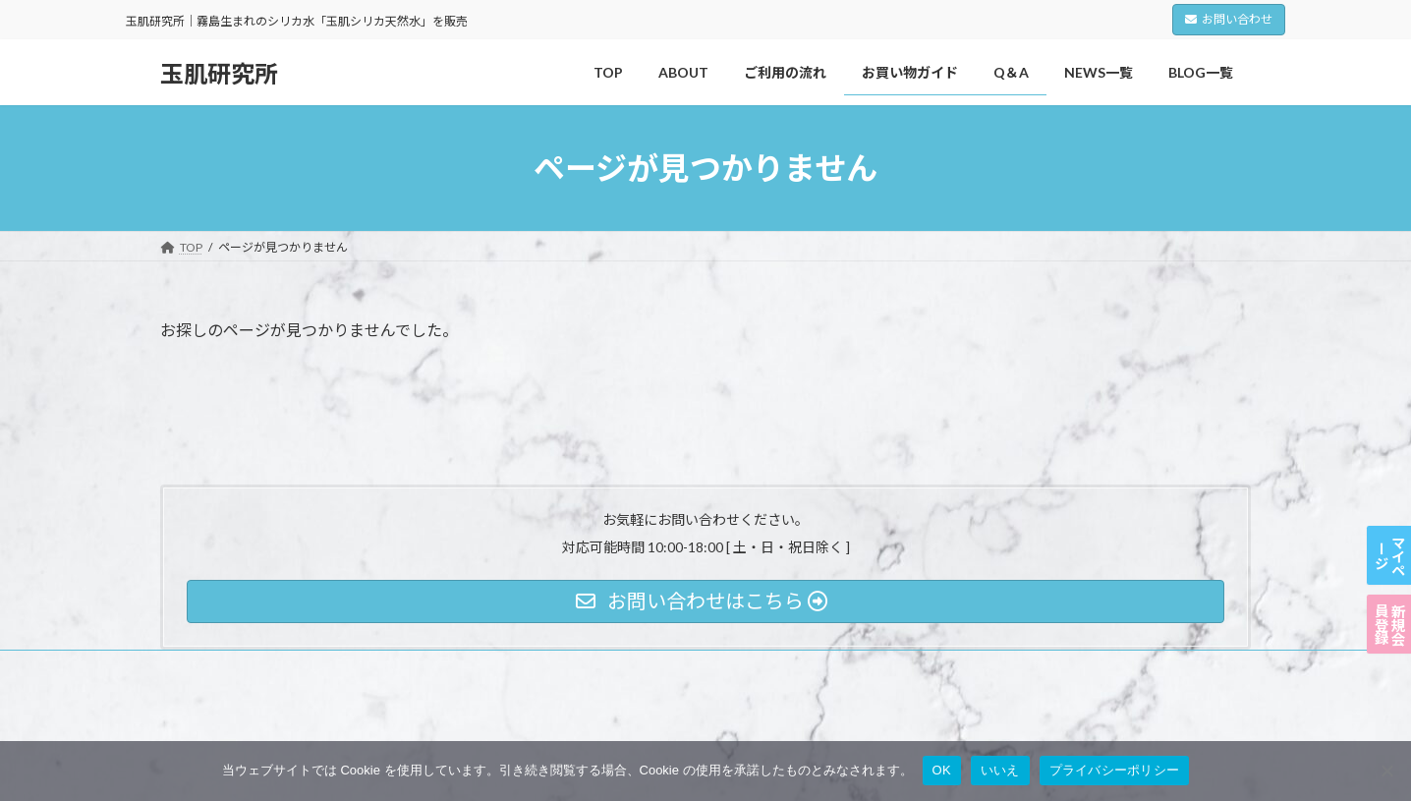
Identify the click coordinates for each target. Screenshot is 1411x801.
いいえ (1000, 770)
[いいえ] (1386, 770)
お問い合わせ (1228, 19)
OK (941, 770)
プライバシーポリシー (238, 667)
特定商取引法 (456, 667)
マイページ (1389, 467)
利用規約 (358, 667)
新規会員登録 (1389, 594)
